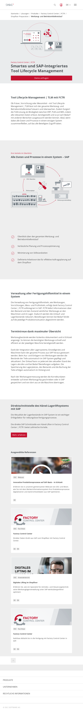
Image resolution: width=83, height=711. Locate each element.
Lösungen (25, 13)
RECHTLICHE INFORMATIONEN (16, 693)
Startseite (15, 13)
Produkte (34, 13)
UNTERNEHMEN (10, 686)
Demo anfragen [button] (41, 78)
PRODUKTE (8, 680)
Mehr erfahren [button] (19, 435)
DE (67, 4)
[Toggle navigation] (75, 5)
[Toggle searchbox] (54, 4)
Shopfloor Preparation (20, 16)
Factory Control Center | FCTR (53, 13)
